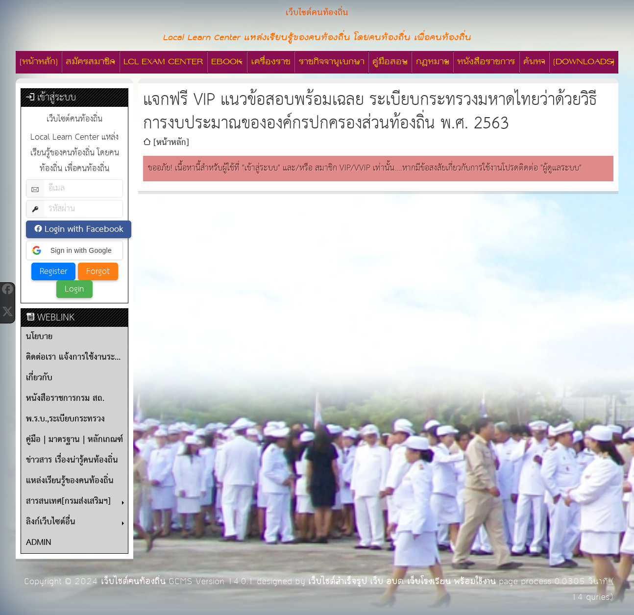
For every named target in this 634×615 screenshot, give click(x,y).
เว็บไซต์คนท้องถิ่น (133, 581)
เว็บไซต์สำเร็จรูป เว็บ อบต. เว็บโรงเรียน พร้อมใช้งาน (402, 581)
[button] (74, 250)
